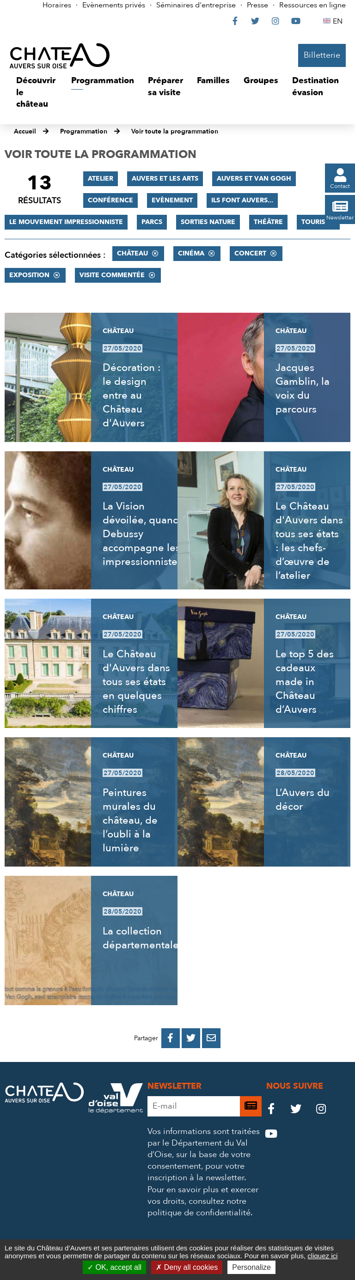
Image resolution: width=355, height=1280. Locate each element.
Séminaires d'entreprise (196, 5)
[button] (36, 92)
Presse (257, 5)
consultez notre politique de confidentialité (199, 1207)
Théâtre (268, 222)
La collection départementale (141, 938)
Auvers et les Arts (165, 178)
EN (339, 21)
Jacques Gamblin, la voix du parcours (302, 388)
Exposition (29, 275)
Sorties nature (208, 222)
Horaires (57, 5)
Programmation (83, 131)
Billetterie (322, 55)
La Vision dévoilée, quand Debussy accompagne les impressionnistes (142, 534)
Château (132, 253)
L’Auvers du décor (302, 799)
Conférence (110, 200)
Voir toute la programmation (174, 131)
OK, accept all (114, 1267)
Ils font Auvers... (242, 200)
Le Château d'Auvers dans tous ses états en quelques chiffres (136, 681)
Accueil (25, 131)
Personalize (251, 1267)
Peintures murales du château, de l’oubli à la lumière (130, 820)
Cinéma (191, 253)
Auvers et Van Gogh (254, 178)
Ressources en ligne (312, 5)
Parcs (151, 222)
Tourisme (318, 222)
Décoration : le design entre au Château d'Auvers (132, 395)
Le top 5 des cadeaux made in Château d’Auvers (304, 681)
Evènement (172, 200)
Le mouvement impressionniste (66, 222)
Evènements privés (113, 5)
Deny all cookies (187, 1267)
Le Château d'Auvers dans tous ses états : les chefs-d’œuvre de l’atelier (309, 540)
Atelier (100, 178)
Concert (250, 253)
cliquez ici (322, 1256)
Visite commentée (112, 275)
